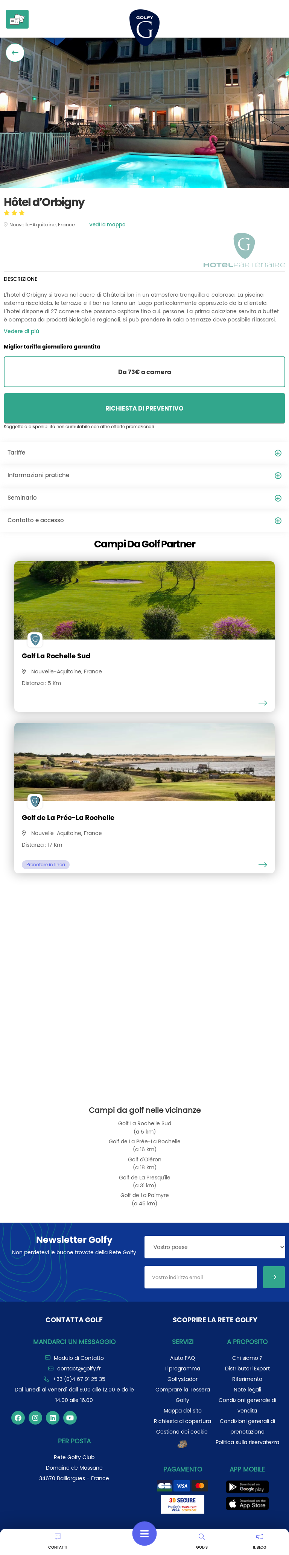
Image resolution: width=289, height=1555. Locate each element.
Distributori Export (247, 1368)
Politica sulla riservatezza (247, 1442)
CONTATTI (57, 1542)
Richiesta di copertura (182, 1421)
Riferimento (247, 1379)
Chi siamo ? (247, 1358)
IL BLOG (259, 1542)
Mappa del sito (183, 1410)
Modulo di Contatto (79, 1358)
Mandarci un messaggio (74, 1341)
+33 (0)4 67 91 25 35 (79, 1379)
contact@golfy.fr (79, 1368)
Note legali (247, 1389)
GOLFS (202, 1542)
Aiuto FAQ (182, 1358)
